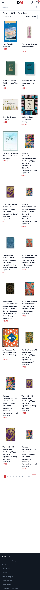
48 (29, 476)
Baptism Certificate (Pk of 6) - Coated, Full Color (10, 155)
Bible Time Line (8, 44)
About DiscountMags (9, 561)
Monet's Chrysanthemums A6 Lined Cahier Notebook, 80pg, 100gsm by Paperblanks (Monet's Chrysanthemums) (29, 455)
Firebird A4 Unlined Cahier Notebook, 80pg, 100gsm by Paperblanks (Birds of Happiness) (29, 306)
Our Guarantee (7, 565)
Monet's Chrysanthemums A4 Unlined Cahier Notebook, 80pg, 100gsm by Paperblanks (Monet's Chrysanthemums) (10, 404)
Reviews (4, 573)
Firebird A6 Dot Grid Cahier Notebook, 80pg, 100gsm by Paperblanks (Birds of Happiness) (29, 260)
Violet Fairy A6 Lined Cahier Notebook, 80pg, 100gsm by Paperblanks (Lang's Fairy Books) (29, 402)
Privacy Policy (7, 581)
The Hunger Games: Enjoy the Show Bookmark (29, 46)
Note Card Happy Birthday (9, 118)
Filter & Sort (30, 17)
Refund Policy (6, 569)
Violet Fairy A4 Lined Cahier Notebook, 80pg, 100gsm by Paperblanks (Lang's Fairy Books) (10, 453)
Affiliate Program (7, 577)
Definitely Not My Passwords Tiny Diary (28, 83)
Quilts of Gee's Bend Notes (27, 118)
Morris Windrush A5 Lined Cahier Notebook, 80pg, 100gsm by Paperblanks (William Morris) (29, 356)
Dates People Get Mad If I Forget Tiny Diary (10, 83)
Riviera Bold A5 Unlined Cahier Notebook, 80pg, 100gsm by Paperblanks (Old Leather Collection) (10, 261)
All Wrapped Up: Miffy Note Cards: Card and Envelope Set (9, 353)
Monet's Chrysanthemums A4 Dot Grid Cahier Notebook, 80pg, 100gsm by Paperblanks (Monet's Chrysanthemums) (29, 161)
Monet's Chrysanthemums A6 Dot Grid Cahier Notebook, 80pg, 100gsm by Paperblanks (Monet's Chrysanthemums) (29, 212)
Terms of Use (6, 585)
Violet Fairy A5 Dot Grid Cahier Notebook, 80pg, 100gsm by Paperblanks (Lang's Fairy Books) (10, 210)
